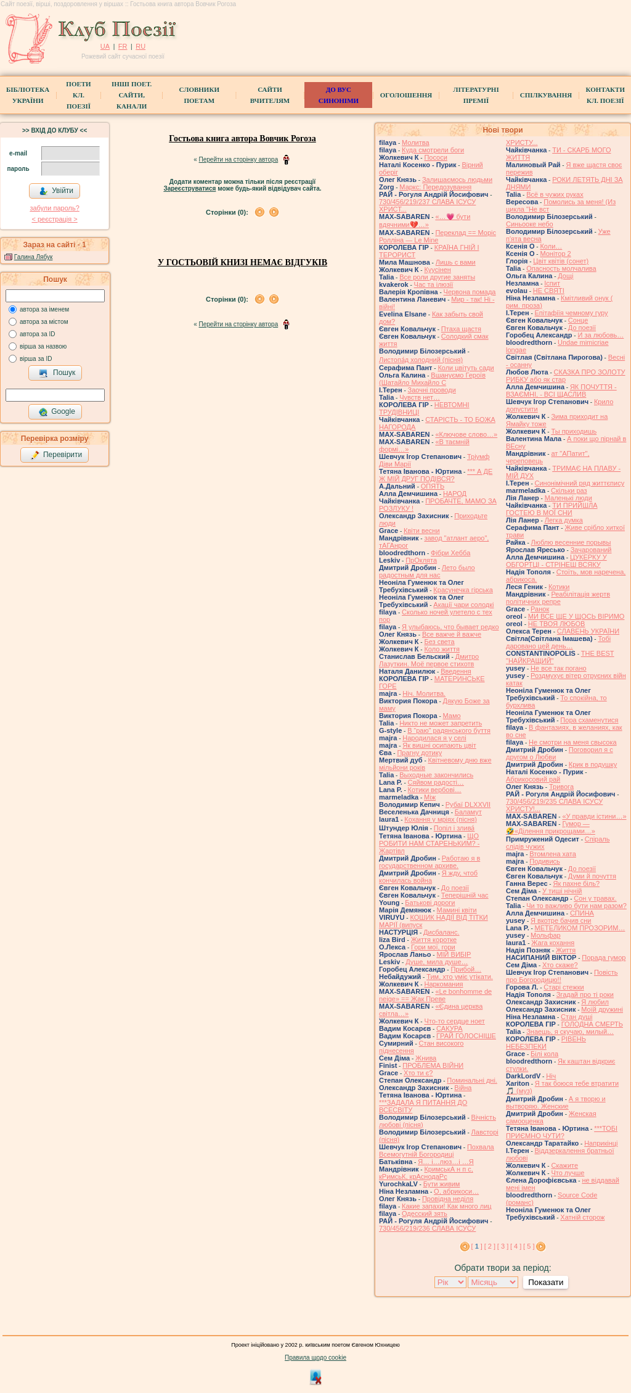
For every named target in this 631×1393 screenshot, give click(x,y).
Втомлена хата (552, 854)
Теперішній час (465, 895)
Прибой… (465, 969)
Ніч (551, 1076)
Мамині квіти (457, 910)
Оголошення (406, 95)
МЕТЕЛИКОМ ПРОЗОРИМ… (580, 928)
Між (430, 797)
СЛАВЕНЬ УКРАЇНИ (588, 631)
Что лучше (567, 1172)
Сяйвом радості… (436, 782)
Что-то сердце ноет (454, 1021)
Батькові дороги (430, 902)
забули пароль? (54, 208)
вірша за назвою (43, 346)
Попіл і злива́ (454, 828)
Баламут (468, 812)
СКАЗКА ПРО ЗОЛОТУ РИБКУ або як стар (565, 375)
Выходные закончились (436, 775)
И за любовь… (600, 335)
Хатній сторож (582, 1217)
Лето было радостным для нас (427, 571)
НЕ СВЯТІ (548, 290)
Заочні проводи (432, 390)
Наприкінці (600, 1143)
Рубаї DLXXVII (468, 804)
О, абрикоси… (456, 1191)
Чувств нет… (419, 397)
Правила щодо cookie (315, 1357)
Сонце (578, 320)
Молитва (415, 142)
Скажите (564, 1165)
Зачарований (591, 549)
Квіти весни (422, 530)
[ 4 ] (515, 1246)
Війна (462, 1087)
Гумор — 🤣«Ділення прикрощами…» (550, 827)
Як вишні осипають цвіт (439, 745)
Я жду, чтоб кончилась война (428, 876)
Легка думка (564, 520)
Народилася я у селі (434, 738)
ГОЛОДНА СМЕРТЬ (592, 1024)
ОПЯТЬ (432, 486)
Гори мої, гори (433, 947)
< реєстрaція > (54, 219)
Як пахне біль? (576, 883)
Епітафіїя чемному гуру (571, 312)
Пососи (435, 157)
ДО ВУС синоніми (339, 95)
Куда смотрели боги (433, 150)
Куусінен (437, 269)
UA (105, 46)
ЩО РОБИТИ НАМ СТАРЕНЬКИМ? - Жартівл (429, 843)
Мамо (452, 715)
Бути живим (441, 1184)
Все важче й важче (451, 634)
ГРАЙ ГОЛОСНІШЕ (466, 1036)
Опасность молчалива (561, 268)
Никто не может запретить (440, 723)
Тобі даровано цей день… (558, 642)
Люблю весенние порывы (571, 542)
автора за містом (44, 321)
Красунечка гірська (462, 589)
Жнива (425, 1058)
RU (140, 46)
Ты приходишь (573, 431)
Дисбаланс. (441, 932)
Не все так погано (559, 668)
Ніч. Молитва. (424, 693)
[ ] (476, 1246)
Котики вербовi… (435, 789)
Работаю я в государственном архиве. (429, 861)
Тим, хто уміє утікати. (459, 976)
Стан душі (576, 1016)
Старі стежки (563, 987)
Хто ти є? (418, 1073)
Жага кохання (552, 942)
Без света (439, 641)
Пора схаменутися (589, 720)
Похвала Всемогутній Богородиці (436, 1150)
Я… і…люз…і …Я (446, 1161)
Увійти (56, 191)
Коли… (551, 246)
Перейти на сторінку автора (239, 159)
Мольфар (546, 935)
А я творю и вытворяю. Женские (556, 1102)
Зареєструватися (189, 188)
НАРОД (454, 493)
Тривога (561, 786)
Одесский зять (424, 1213)
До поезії (455, 887)
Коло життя (442, 649)
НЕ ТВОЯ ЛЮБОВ (556, 623)
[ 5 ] (528, 1246)
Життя (566, 950)
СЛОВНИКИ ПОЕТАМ (199, 95)
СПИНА (582, 913)
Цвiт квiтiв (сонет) (560, 261)
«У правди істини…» (594, 816)
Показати (545, 1282)
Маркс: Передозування (435, 187)
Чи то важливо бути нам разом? (576, 905)
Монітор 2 (555, 253)
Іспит (552, 283)
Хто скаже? (560, 965)
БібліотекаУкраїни (27, 95)
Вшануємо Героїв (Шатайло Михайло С (432, 378)
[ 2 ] (489, 1246)
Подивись (544, 861)
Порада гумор (603, 957)
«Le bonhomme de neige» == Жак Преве (435, 995)
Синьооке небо (529, 224)
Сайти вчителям (270, 95)
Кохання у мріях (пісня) (440, 819)
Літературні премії (476, 95)
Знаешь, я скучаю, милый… (570, 1031)
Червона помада (470, 292)
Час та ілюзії (434, 284)
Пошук (57, 373)
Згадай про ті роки (585, 994)
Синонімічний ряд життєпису (580, 483)
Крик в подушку (593, 764)
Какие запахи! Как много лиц (447, 1206)
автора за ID (37, 334)
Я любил (595, 1002)
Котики (558, 586)
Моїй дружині (602, 1009)
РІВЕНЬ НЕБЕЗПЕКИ (546, 1042)
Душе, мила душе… (436, 961)
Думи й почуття (592, 876)
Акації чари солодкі (463, 604)
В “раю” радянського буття (449, 730)
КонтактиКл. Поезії (605, 95)
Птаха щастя (461, 329)
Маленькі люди (568, 498)
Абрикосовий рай (533, 779)
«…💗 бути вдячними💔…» (424, 220)
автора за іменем (44, 309)
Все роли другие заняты (437, 277)
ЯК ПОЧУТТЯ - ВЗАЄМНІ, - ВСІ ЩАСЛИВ (561, 390)
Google (56, 412)
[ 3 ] (502, 1246)
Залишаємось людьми (457, 179)
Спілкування (546, 95)
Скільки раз (569, 490)
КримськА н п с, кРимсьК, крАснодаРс (426, 1172)
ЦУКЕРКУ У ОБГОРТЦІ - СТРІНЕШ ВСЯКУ (556, 560)
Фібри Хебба (450, 552)
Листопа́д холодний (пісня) (421, 359)
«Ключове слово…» (466, 434)
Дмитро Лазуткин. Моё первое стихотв (429, 660)
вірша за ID (36, 358)
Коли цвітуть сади (466, 367)
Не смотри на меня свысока (573, 742)
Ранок (540, 609)
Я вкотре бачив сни (561, 920)
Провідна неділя (447, 1198)
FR (123, 46)
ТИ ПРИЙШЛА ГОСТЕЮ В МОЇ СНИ (552, 509)
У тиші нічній (562, 891)
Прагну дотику (419, 752)
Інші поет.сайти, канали (132, 95)
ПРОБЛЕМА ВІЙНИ (432, 1065)
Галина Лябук (33, 257)
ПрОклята (421, 560)
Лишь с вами (456, 262)
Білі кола (544, 1053)
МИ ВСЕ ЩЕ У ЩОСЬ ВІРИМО (576, 616)
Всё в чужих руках (555, 194)
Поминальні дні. (472, 1080)
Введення (456, 671)
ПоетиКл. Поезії (78, 95)
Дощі (565, 275)
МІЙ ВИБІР (453, 954)
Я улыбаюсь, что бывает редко (450, 626)
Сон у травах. (595, 898)
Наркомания (443, 984)
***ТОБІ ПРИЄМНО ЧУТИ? (561, 1132)
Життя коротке (434, 939)
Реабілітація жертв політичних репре (558, 597)
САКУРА (449, 1028)
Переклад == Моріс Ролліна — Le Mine (437, 236)
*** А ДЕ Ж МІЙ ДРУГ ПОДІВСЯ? (435, 475)
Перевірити (56, 455)
